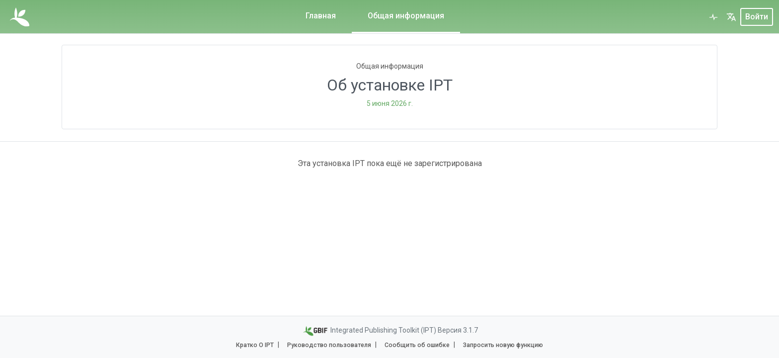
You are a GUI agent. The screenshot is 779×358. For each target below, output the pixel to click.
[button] (731, 17)
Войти (756, 16)
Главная (321, 15)
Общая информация (406, 15)
